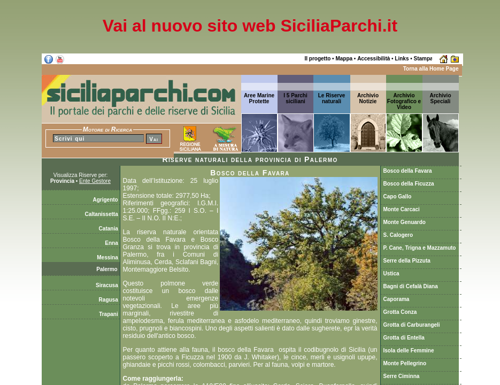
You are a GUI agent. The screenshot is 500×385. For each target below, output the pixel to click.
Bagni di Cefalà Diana (410, 286)
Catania (109, 229)
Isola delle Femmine (408, 350)
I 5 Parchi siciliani (295, 98)
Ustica (391, 273)
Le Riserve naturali (331, 98)
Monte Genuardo (404, 222)
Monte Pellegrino (405, 363)
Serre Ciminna (401, 376)
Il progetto (317, 58)
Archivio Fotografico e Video (404, 101)
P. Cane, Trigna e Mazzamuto (419, 248)
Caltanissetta (101, 214)
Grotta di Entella (404, 338)
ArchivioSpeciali (440, 98)
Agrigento (106, 200)
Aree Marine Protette (259, 98)
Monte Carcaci (401, 209)
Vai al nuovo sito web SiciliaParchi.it (250, 25)
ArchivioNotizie (368, 98)
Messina (108, 257)
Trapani (109, 314)
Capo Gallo (397, 196)
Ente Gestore (95, 181)
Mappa (343, 58)
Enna (112, 243)
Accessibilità (373, 58)
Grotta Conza (400, 312)
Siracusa (107, 285)
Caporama (396, 299)
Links (402, 58)
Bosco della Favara (407, 171)
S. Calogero (398, 235)
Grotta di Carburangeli (411, 325)
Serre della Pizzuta (406, 261)
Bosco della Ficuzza (408, 184)
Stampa (423, 58)
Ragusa (109, 300)
